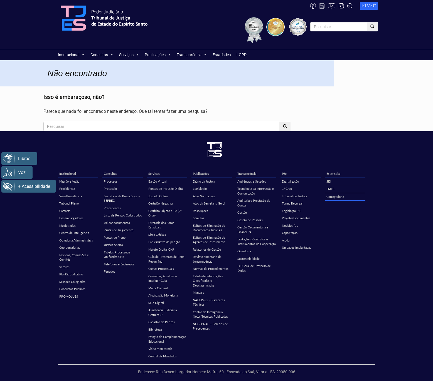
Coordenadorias (69, 247)
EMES (330, 189)
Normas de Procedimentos (210, 268)
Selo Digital (156, 303)
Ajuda (285, 240)
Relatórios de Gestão (207, 249)
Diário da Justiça (204, 181)
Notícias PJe (290, 225)
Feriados (109, 271)
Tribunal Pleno (69, 203)
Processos (110, 181)
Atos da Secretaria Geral (209, 203)
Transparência (192, 54)
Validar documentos (117, 223)
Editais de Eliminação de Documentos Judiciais (209, 228)
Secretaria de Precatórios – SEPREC (122, 198)
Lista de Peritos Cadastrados (123, 215)
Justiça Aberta (113, 244)
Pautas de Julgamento (118, 230)
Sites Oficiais (157, 234)
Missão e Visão (69, 181)
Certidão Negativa (160, 203)
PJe (284, 173)
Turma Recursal (292, 203)
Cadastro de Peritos (161, 322)
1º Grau (287, 188)
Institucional (71, 54)
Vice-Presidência (70, 196)
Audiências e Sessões (251, 181)
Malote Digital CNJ (161, 249)
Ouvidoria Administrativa (76, 240)
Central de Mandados (162, 356)
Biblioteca (155, 329)
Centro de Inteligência (74, 233)
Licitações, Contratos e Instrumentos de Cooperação (256, 241)
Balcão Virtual (157, 181)
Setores (64, 267)
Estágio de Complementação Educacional (167, 339)
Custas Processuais (161, 268)
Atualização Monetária (163, 295)
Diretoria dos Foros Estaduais (161, 225)
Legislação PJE (291, 211)
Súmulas (198, 218)
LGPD (242, 55)
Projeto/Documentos (296, 218)
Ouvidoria (244, 251)
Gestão (242, 212)
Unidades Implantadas (296, 247)
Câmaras (64, 211)
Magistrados (67, 225)
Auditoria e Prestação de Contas (253, 203)
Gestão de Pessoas (250, 220)
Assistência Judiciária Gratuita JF (162, 312)
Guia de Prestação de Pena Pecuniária (166, 259)
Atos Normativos (204, 196)
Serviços (129, 54)
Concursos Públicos (72, 289)
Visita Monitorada (160, 348)
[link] (369, 6)
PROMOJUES (68, 296)
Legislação (200, 188)
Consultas (102, 54)
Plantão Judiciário (71, 274)
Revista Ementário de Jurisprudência (207, 259)
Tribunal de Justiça (294, 196)
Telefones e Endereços (119, 264)
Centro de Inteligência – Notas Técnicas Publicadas (210, 314)
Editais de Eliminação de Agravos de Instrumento (209, 240)
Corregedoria (335, 196)
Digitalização (290, 181)
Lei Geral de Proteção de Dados (254, 268)
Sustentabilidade (248, 258)
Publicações (158, 54)
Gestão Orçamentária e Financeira (252, 229)
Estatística (222, 55)
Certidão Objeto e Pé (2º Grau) (164, 213)
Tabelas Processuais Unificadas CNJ (117, 254)
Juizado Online (158, 196)
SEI (328, 181)
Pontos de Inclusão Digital (165, 188)
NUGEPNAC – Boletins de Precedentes (210, 326)
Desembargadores (71, 218)
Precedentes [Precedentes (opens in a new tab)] (112, 208)
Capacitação (289, 233)
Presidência (67, 188)
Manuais (198, 292)
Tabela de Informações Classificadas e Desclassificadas (208, 280)
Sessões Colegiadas (72, 281)
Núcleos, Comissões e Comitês (74, 257)
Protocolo (110, 188)
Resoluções (200, 211)
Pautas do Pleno (115, 237)
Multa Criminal (158, 288)
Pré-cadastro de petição (164, 242)
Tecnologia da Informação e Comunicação (255, 191)
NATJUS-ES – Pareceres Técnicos (209, 302)
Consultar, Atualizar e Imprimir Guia (162, 278)
